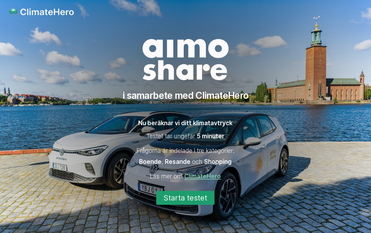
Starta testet (185, 197)
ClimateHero (202, 176)
